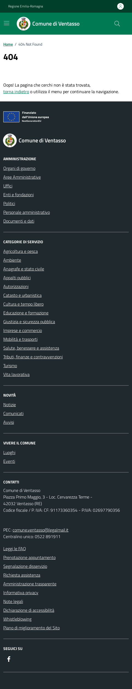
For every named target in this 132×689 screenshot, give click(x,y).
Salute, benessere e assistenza (31, 348)
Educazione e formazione (25, 312)
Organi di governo (19, 168)
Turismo (10, 365)
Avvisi (8, 422)
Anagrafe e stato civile (23, 268)
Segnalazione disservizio (25, 566)
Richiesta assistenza (21, 575)
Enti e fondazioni (18, 194)
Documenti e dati (18, 221)
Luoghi (9, 452)
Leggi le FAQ (14, 548)
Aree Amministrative (22, 177)
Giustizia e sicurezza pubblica (29, 321)
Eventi (9, 461)
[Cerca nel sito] (117, 23)
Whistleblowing (17, 619)
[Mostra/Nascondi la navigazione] (6, 23)
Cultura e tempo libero (23, 304)
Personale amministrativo (26, 212)
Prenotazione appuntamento (29, 557)
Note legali (13, 601)
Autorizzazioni (15, 286)
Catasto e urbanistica (22, 295)
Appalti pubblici (17, 277)
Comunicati (13, 413)
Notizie (9, 404)
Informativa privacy (20, 592)
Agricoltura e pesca (20, 251)
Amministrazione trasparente (29, 583)
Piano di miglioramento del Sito (31, 627)
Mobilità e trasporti (20, 339)
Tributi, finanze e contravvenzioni (33, 356)
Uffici (7, 185)
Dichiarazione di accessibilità (28, 610)
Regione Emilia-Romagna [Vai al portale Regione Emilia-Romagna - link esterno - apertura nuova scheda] (25, 6)
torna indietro (16, 91)
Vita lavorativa (16, 374)
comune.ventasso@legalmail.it (40, 530)
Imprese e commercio (22, 330)
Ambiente (12, 260)
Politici (9, 203)
